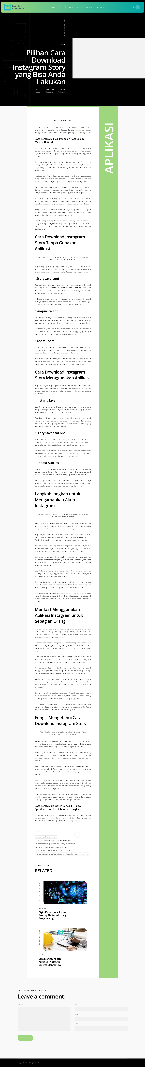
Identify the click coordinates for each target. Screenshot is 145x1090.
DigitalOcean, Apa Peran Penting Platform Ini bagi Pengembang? (52, 915)
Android (55, 7)
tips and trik (84, 854)
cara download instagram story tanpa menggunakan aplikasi (55, 844)
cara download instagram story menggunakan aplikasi (53, 840)
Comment (21, 1004)
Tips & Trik (100, 7)
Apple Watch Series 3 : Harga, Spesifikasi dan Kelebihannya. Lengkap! (58, 807)
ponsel (78, 130)
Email (76, 1014)
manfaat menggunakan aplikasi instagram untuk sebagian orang (56, 854)
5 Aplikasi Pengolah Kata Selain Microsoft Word (59, 140)
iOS (63, 7)
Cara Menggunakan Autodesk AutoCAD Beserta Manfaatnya (50, 961)
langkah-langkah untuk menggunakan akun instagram (53, 851)
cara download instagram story (46, 837)
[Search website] (137, 7)
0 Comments (49, 92)
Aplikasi (79, 7)
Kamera (70, 7)
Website (77, 1024)
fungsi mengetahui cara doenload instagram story (52, 847)
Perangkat (89, 7)
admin (38, 92)
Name (77, 1004)
